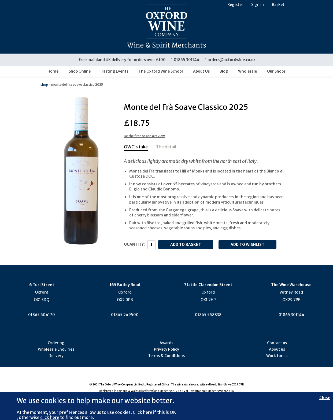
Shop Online (80, 71)
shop (44, 84)
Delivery (56, 355)
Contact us (277, 342)
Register (235, 4)
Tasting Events (114, 71)
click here (49, 417)
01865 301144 (185, 59)
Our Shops (276, 71)
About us (277, 349)
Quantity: (134, 244)
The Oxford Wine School (160, 71)
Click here (142, 412)
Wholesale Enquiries (56, 349)
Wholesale (247, 71)
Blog (224, 71)
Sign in (257, 4)
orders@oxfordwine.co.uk (230, 59)
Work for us (276, 355)
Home (52, 71)
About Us (201, 71)
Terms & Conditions (166, 355)
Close (324, 397)
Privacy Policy (166, 349)
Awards (166, 342)
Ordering (56, 342)
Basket (278, 4)
